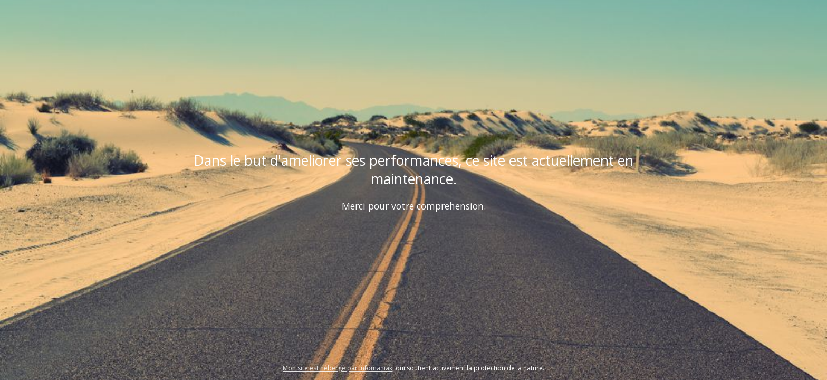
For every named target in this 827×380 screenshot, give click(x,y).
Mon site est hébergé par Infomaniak (337, 368)
